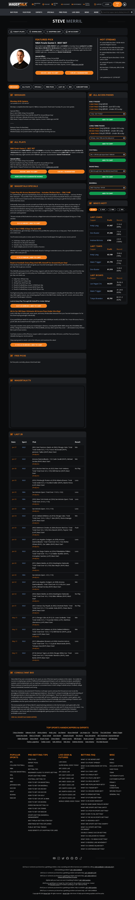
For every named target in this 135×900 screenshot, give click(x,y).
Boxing (13, 795)
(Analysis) (35, 454)
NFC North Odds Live (67, 788)
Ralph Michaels (23, 739)
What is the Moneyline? (90, 759)
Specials (50, 12)
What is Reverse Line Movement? (94, 842)
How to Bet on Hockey (37, 789)
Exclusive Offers (116, 766)
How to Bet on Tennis (37, 808)
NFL (11, 762)
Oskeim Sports (67, 739)
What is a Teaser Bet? (89, 788)
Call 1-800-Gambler (85, 880)
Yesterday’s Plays (117, 776)
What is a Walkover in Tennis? (93, 836)
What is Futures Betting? (91, 798)
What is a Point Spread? (90, 763)
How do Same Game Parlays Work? (95, 804)
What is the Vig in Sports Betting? (95, 817)
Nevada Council (55, 885)
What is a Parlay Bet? (89, 775)
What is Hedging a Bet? (90, 820)
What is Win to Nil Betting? (92, 814)
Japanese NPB (15, 785)
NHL (11, 775)
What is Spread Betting (90, 794)
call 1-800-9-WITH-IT (90, 876)
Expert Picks (33, 763)
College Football (17, 765)
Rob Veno (67, 742)
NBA (11, 768)
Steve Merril (34, 739)
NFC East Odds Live (66, 775)
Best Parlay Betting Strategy (40, 820)
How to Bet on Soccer (37, 792)
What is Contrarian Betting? (92, 849)
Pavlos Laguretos (33, 742)
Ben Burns (79, 736)
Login (107, 4)
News (87, 12)
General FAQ (115, 794)
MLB (11, 778)
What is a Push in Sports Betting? (94, 811)
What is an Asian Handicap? (92, 801)
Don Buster (94, 233)
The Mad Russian (102, 742)
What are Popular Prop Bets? (93, 784)
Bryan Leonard (89, 739)
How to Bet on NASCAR (37, 812)
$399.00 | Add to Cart (28, 306)
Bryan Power (44, 739)
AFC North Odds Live (67, 791)
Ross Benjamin (90, 736)
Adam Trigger (95, 262)
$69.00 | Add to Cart (29, 257)
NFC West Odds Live (66, 782)
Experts (39, 12)
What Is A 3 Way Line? (89, 771)
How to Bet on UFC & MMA (38, 799)
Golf (12, 791)
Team (112, 772)
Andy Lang (94, 225)
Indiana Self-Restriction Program (67, 877)
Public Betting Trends (37, 827)
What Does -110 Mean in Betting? (94, 839)
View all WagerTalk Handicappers (24, 717)
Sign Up (117, 4)
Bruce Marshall (73, 732)
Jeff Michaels (113, 739)
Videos (30, 766)
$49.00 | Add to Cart (28, 223)
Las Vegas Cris (96, 283)
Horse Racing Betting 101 (38, 805)
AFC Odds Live (64, 772)
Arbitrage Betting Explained (39, 824)
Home (112, 759)
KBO (11, 782)
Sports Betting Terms (37, 776)
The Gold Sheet (105, 732)
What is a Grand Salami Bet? (92, 846)
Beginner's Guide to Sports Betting (42, 772)
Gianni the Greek (21, 736)
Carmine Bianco (101, 739)
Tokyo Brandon (96, 298)
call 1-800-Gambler (91, 887)
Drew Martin (55, 739)
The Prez (95, 732)
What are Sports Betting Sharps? (94, 824)
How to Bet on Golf (36, 795)
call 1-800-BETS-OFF (90, 873)
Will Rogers (78, 739)
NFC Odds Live (64, 768)
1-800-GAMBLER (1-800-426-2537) (104, 867)
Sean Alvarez (89, 742)
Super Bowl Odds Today (69, 765)
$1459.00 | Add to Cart (28, 345)
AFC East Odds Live (66, 778)
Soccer (13, 788)
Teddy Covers (45, 742)
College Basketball (18, 772)
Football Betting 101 (37, 779)
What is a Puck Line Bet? (90, 778)
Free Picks (63, 12)
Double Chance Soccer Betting (93, 833)
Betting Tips (33, 769)
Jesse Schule (47, 736)
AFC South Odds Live (67, 798)
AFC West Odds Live (66, 785)
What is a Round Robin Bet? (92, 791)
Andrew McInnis (96, 240)
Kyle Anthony (57, 742)
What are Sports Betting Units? (94, 807)
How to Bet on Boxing (37, 802)
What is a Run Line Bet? (90, 781)
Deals (112, 763)
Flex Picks (27, 12)
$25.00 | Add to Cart (49, 73)
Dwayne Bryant (68, 736)
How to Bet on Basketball (39, 782)
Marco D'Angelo (34, 736)
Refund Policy (115, 791)
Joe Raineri (62, 732)
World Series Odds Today (69, 801)
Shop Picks (114, 769)
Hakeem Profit (30, 732)
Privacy (112, 782)
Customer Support (117, 779)
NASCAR (13, 798)
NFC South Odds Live (67, 795)
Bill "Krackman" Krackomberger (108, 736)
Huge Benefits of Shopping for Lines (43, 830)
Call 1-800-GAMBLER (76, 870)
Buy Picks (14, 12)
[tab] (14, 87)
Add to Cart (107, 119)
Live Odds (76, 12)
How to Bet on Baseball (38, 786)
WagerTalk (47, 893)
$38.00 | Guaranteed (79, 73)
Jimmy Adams (42, 732)
